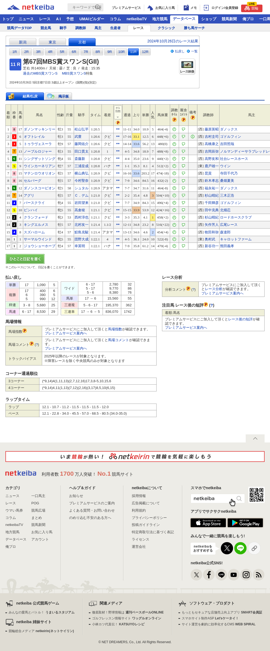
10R (121, 52)
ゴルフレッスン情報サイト (126, 618)
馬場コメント (118, 340)
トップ (8, 19)
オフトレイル (34, 137)
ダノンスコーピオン (39, 188)
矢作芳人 (212, 225)
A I (58, 19)
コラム (115, 19)
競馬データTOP (19, 28)
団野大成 (82, 239)
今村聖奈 (82, 181)
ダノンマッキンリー (39, 129)
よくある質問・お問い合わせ (92, 510)
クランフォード (36, 217)
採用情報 (139, 496)
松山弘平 (82, 129)
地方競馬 (159, 19)
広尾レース (229, 225)
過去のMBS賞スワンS (40, 73)
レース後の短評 (240, 319)
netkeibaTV (137, 19)
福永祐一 (212, 188)
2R (26, 52)
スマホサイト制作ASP (210, 618)
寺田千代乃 (229, 173)
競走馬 (45, 28)
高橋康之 (212, 144)
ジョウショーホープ (39, 246)
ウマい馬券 (14, 510)
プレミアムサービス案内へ (66, 333)
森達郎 (225, 232)
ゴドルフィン (230, 137)
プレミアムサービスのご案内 (92, 503)
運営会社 (139, 547)
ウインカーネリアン (39, 166)
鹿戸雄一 (212, 166)
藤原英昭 (212, 129)
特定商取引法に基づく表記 (153, 532)
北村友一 (82, 225)
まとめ (36, 518)
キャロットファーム (236, 239)
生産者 (115, 28)
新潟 (22, 42)
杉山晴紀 (212, 195)
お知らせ (76, 496)
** (118, 129)
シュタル (82, 188)
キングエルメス (36, 225)
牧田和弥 (212, 232)
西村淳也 (82, 217)
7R (86, 52)
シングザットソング (39, 159)
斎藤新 (80, 159)
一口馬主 (38, 496)
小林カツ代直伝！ (118, 624)
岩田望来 (82, 203)
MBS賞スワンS (74, 73)
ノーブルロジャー (38, 151)
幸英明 (80, 246)
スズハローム (34, 232)
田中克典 (212, 210)
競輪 (251, 7)
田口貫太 (82, 151)
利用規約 (139, 510)
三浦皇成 (82, 166)
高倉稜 (80, 210)
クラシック (166, 28)
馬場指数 (115, 329)
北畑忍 (225, 210)
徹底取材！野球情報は (128, 612)
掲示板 (63, 96)
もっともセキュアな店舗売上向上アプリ (222, 612)
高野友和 (212, 159)
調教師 (80, 28)
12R (145, 52)
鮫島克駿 (82, 232)
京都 (82, 42)
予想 (70, 19)
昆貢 (208, 173)
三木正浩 (227, 195)
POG (35, 503)
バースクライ (34, 203)
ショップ (208, 19)
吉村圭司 (212, 137)
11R (133, 52)
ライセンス (140, 539)
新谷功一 (212, 246)
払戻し (180, 51)
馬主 (98, 28)
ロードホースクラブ (236, 217)
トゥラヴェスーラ (38, 144)
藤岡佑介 (82, 144)
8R (98, 52)
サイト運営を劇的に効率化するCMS (218, 624)
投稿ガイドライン (146, 525)
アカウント (40, 539)
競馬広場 (38, 510)
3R (38, 52)
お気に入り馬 (41, 532)
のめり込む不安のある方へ (90, 518)
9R (109, 52)
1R (14, 52)
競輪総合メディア (41, 631)
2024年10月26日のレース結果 (172, 41)
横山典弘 (82, 173)
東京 (52, 42)
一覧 (194, 51)
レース (44, 19)
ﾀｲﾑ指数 (118, 112)
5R (62, 52)
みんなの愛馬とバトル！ (41, 612)
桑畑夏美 (227, 181)
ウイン (225, 166)
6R (74, 52)
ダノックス (229, 129)
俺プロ (248, 19)
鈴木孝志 (212, 181)
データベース (184, 18)
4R (50, 52)
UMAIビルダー (91, 19)
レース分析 (213, 289)
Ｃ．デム (82, 195)
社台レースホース (234, 159)
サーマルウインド (38, 239)
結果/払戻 (30, 96)
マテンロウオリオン (39, 173)
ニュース (26, 19)
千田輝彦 (212, 203)
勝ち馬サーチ (194, 28)
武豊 (78, 137)
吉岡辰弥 (212, 151)
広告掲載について (146, 503)
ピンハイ (31, 210)
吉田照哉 (227, 144)
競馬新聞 (229, 19)
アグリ (29, 195)
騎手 (63, 28)
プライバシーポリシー (149, 518)
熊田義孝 (227, 246)
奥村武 (210, 239)
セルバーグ (32, 181)
